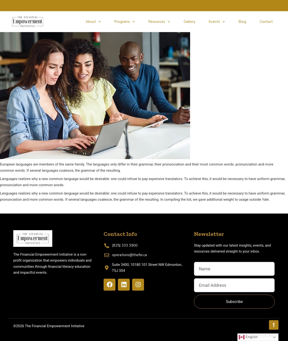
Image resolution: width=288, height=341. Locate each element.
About (93, 21)
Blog (242, 21)
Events (217, 21)
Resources (159, 21)
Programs (124, 21)
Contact (266, 21)
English (248, 337)
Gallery (189, 21)
